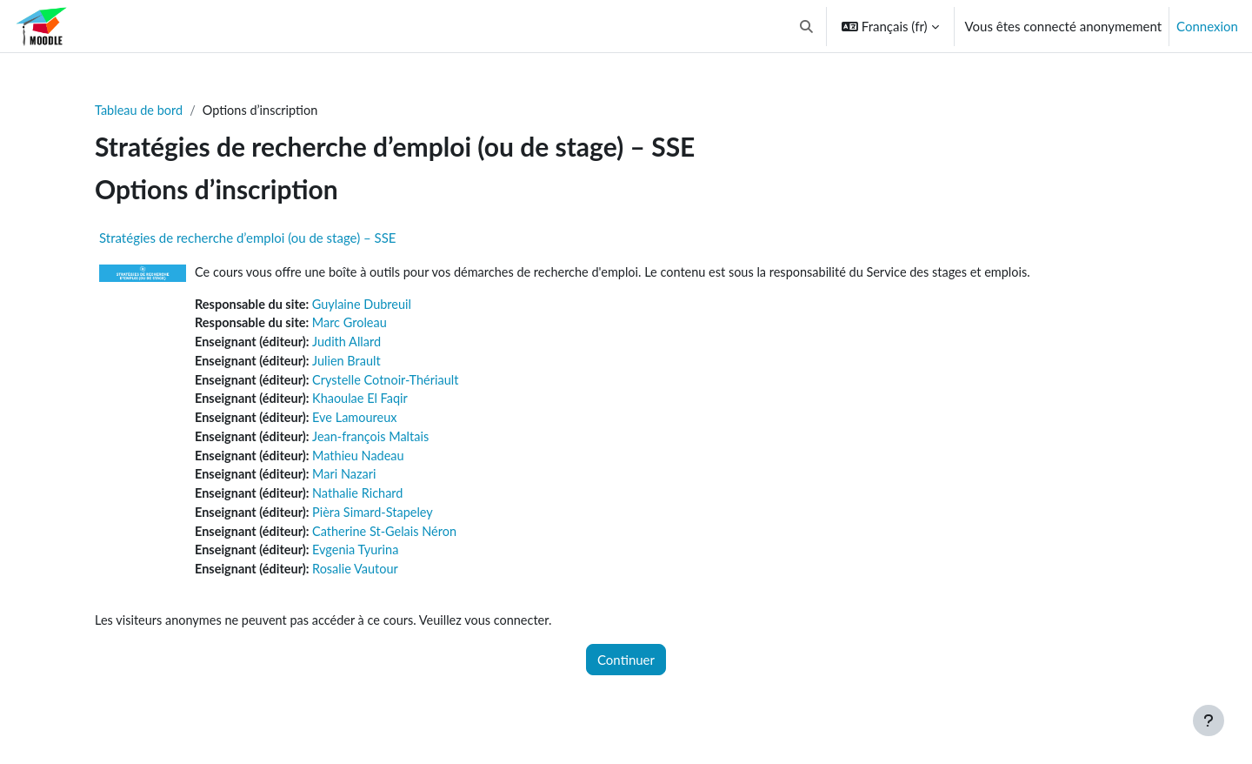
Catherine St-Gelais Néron (391, 540)
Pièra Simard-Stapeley (379, 521)
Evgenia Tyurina (361, 560)
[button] (806, 26)
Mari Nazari (349, 482)
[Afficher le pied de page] (1208, 720)
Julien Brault (351, 364)
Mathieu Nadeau (363, 462)
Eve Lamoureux (360, 423)
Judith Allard (352, 344)
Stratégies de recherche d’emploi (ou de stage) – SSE (247, 238)
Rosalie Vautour (360, 579)
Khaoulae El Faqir (366, 404)
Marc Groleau (355, 325)
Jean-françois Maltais (376, 443)
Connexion (1207, 26)
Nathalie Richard (363, 501)
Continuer (626, 671)
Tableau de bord (140, 110)
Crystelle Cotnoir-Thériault (392, 384)
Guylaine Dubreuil (367, 305)
